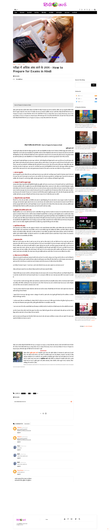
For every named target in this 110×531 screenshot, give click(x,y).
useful (19, 64)
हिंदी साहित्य (44, 12)
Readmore (95, 127)
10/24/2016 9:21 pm (23, 462)
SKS (24, 64)
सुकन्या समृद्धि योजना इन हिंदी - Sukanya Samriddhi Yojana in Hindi (85, 183)
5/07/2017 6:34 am (26, 470)
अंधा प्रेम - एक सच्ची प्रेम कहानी (85, 314)
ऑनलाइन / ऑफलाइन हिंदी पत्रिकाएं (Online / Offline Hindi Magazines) (86, 204)
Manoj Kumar (20, 470)
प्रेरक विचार (37, 12)
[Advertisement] (25, 92)
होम (15, 12)
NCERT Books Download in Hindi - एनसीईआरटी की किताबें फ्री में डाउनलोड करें (86, 119)
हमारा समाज (67, 12)
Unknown (19, 427)
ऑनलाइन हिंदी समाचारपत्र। (84, 271)
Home (14, 64)
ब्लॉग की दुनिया (59, 12)
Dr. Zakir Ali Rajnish (88, 326)
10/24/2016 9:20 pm (23, 454)
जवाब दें (19, 432)
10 (77, 311)
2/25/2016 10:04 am (25, 427)
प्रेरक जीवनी (29, 12)
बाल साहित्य (51, 12)
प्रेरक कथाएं (22, 12)
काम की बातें (74, 12)
